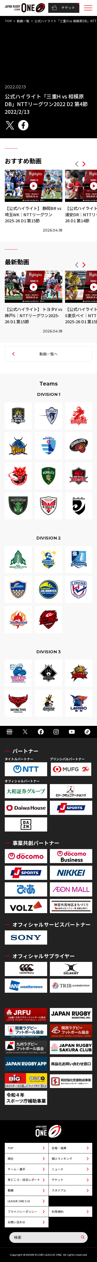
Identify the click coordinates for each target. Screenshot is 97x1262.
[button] (76, 165)
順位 (11, 1158)
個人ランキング (62, 1158)
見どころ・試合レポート (24, 1179)
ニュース (57, 1169)
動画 (11, 1190)
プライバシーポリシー (22, 1211)
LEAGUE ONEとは (19, 1201)
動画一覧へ (48, 354)
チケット (63, 8)
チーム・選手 (16, 1169)
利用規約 (57, 1211)
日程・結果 (59, 1148)
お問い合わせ (16, 1222)
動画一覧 (23, 21)
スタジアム (59, 1190)
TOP (8, 21)
